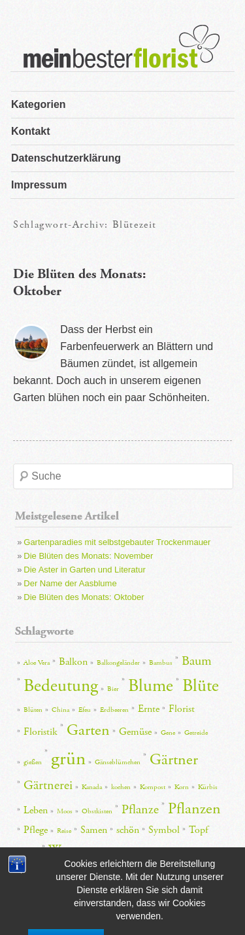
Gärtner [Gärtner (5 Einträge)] (174, 759)
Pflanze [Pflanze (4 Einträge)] (140, 809)
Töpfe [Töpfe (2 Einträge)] (31, 851)
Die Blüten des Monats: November (88, 556)
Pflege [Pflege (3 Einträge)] (36, 830)
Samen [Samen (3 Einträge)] (93, 830)
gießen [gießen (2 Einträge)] (33, 762)
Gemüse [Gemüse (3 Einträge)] (135, 732)
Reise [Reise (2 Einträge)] (64, 831)
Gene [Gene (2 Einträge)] (168, 732)
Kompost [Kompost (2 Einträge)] (152, 787)
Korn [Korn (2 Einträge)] (181, 787)
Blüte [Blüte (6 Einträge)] (200, 686)
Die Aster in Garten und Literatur (84, 569)
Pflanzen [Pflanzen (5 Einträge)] (194, 809)
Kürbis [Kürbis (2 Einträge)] (208, 787)
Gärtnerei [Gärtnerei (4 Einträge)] (48, 785)
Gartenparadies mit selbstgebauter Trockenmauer (117, 542)
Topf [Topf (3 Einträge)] (198, 830)
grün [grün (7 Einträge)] (68, 759)
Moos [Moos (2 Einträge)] (65, 811)
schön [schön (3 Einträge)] (127, 830)
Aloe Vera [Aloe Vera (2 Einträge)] (37, 662)
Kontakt (30, 131)
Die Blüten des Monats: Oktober (84, 597)
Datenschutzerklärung (66, 158)
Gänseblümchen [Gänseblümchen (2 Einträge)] (117, 762)
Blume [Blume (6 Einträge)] (150, 686)
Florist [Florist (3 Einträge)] (182, 709)
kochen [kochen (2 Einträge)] (121, 787)
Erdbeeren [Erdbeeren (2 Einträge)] (114, 709)
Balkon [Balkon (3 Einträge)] (73, 662)
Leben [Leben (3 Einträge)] (36, 810)
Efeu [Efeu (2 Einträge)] (84, 709)
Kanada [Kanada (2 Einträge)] (92, 787)
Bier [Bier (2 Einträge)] (113, 689)
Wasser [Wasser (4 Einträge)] (65, 849)
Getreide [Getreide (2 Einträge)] (196, 732)
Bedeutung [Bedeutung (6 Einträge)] (61, 686)
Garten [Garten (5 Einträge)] (88, 730)
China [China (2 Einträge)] (60, 709)
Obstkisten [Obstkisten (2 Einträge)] (97, 811)
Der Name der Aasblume (70, 583)
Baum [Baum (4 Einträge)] (197, 660)
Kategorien (38, 104)
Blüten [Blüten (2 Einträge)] (33, 709)
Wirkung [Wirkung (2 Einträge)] (104, 851)
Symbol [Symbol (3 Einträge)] (164, 830)
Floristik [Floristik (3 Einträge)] (40, 732)
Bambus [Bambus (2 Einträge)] (160, 662)
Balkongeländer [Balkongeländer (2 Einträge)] (118, 662)
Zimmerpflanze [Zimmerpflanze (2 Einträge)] (148, 851)
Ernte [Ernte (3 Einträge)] (148, 709)
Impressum (39, 184)
